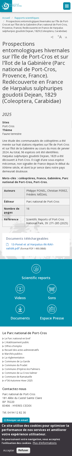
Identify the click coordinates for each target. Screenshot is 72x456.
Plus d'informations (45, 443)
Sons (52, 298)
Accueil (6, 18)
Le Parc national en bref (17, 338)
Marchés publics (13, 353)
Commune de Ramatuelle (18, 376)
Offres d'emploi (13, 346)
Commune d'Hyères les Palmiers (22, 369)
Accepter (8, 450)
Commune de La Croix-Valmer (21, 373)
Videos (20, 298)
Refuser (23, 450)
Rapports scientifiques (27, 18)
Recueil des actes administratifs (22, 350)
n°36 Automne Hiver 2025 (19, 380)
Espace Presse (52, 318)
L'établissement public (17, 342)
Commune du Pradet (16, 365)
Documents (20, 318)
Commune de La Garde (17, 361)
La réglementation (14, 357)
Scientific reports (36, 277)
